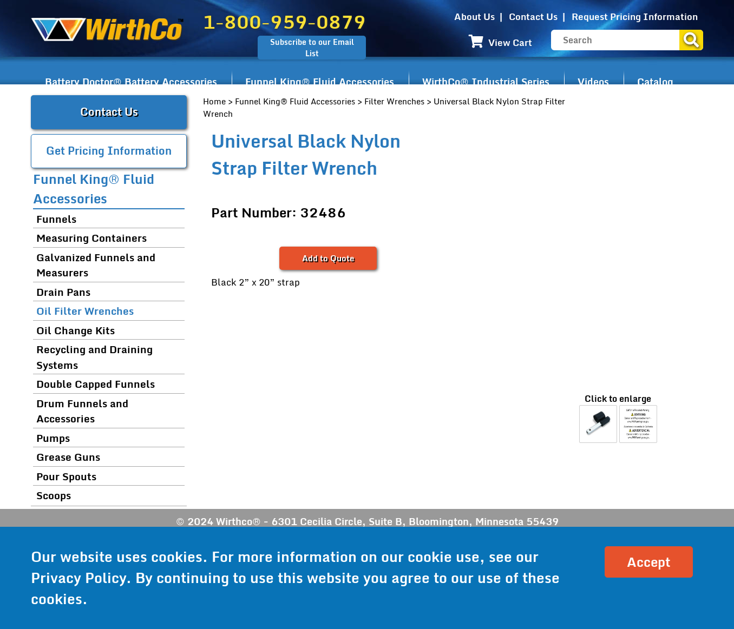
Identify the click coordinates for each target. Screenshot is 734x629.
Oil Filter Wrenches (85, 310)
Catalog (655, 82)
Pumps (53, 437)
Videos (593, 82)
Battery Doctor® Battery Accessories (131, 82)
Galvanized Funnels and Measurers (95, 265)
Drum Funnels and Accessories (82, 411)
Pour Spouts (66, 476)
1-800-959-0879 (284, 21)
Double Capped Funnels (95, 383)
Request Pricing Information (635, 16)
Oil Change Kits (75, 330)
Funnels (56, 218)
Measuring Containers (91, 237)
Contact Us (533, 16)
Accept (649, 561)
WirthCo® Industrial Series (485, 82)
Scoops (53, 495)
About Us (474, 16)
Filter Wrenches (394, 101)
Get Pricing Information (109, 151)
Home (214, 101)
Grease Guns (68, 456)
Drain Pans (63, 291)
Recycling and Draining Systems (94, 357)
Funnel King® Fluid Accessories (319, 82)
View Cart (500, 42)
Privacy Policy (78, 577)
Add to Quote (328, 257)
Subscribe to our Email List (312, 47)
